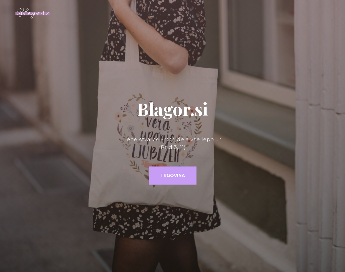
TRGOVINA (172, 175)
